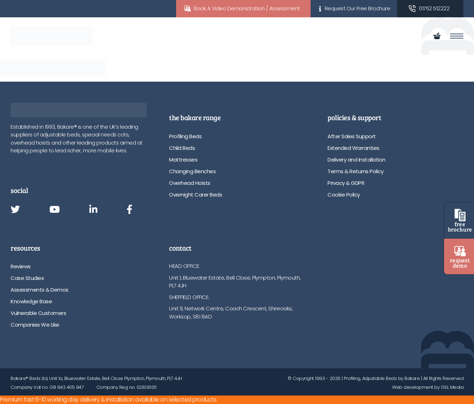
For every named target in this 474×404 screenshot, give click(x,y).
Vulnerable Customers (38, 313)
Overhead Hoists (189, 183)
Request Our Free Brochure (357, 8)
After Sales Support (352, 136)
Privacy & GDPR (346, 183)
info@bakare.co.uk (191, 339)
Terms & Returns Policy (355, 171)
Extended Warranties (353, 148)
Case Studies (27, 278)
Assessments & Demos (39, 289)
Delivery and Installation (356, 159)
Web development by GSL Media (427, 387)
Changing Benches (192, 171)
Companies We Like (35, 324)
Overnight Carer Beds (195, 194)
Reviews (21, 266)
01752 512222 (434, 8)
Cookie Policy (344, 194)
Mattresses (183, 159)
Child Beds (182, 148)
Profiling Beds (185, 136)
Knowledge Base (31, 301)
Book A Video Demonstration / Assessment (247, 8)
